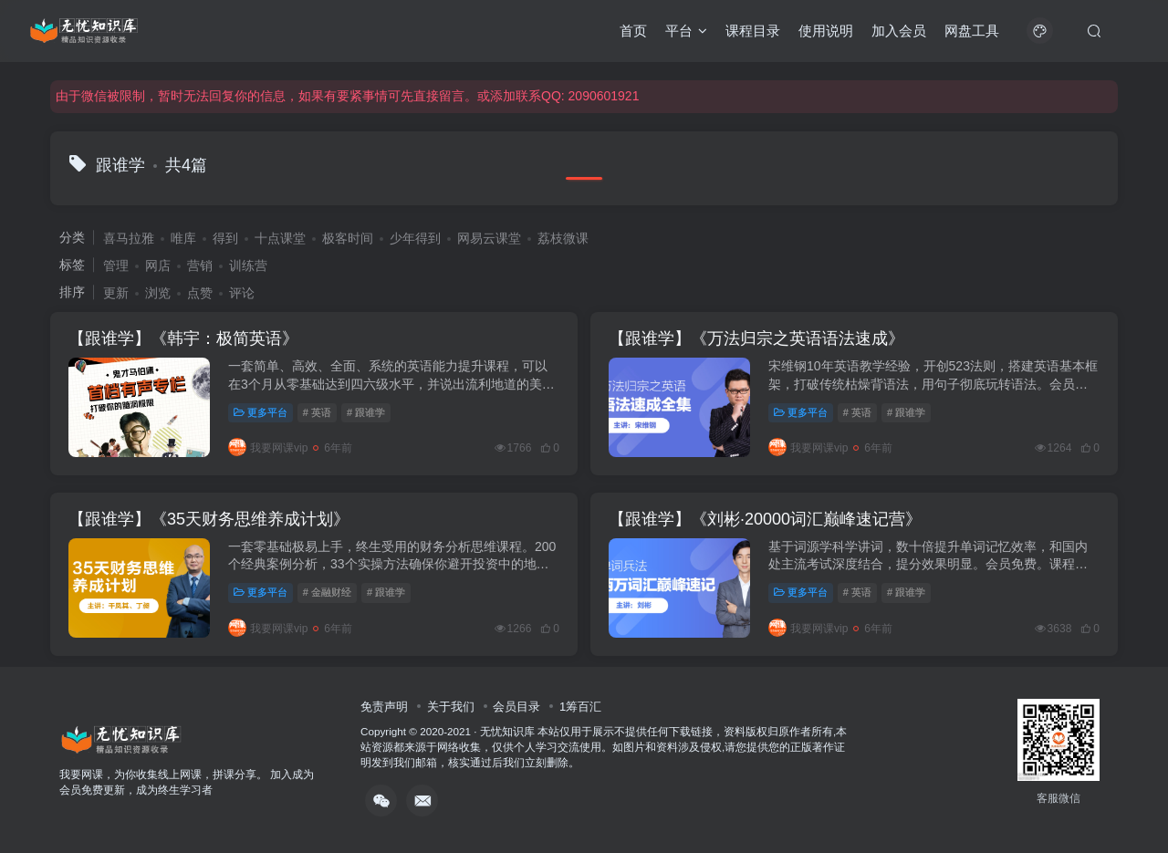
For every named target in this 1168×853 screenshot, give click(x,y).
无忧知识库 (507, 731)
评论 (242, 293)
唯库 (183, 238)
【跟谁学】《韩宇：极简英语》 (183, 338)
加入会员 (898, 30)
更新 (116, 293)
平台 (686, 30)
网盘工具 (971, 30)
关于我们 (450, 706)
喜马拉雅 (128, 238)
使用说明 (825, 30)
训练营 (248, 265)
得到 (225, 238)
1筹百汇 (580, 706)
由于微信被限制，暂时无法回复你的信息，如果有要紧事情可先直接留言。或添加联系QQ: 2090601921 (347, 95)
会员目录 (516, 706)
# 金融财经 (327, 592)
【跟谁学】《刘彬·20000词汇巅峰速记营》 (765, 519)
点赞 (200, 293)
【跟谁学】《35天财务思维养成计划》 (208, 519)
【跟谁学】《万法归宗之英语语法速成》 (756, 338)
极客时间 (347, 238)
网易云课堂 (489, 238)
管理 (116, 265)
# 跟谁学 (366, 412)
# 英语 (317, 412)
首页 (633, 30)
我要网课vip (268, 448)
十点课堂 (280, 238)
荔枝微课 (563, 238)
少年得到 (415, 238)
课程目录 (752, 30)
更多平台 (260, 412)
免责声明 (384, 706)
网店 (158, 265)
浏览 (158, 293)
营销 (200, 265)
